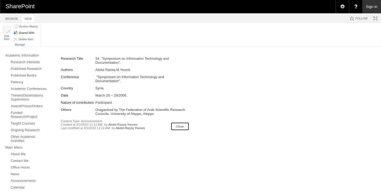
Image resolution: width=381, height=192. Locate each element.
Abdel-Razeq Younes (122, 124)
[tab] (11, 17)
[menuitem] (342, 6)
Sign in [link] (372, 7)
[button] (6, 33)
